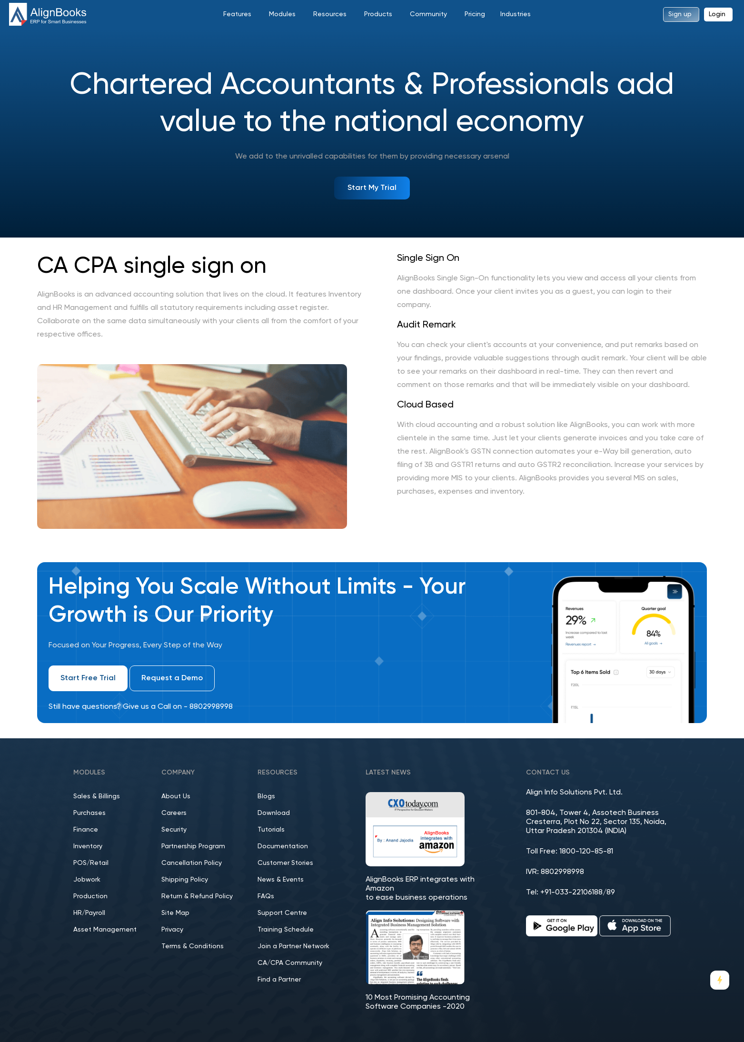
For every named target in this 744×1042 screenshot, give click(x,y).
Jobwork (86, 879)
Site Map (175, 913)
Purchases (89, 813)
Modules (282, 14)
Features (237, 14)
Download (274, 813)
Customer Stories (285, 863)
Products (378, 14)
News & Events (281, 879)
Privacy (172, 929)
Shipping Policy (184, 879)
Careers (174, 813)
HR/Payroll (89, 913)
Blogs (266, 796)
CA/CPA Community (290, 963)
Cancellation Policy (191, 863)
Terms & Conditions (192, 946)
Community (428, 14)
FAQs (266, 896)
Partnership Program (193, 846)
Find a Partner (279, 979)
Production (90, 896)
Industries (515, 14)
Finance (85, 829)
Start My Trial (372, 188)
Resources (330, 14)
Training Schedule (286, 929)
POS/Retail (91, 863)
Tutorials (271, 829)
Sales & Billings (96, 796)
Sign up (680, 14)
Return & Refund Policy (197, 896)
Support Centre (282, 913)
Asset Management (105, 929)
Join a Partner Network (293, 946)
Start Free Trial (88, 678)
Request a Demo (172, 678)
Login (717, 14)
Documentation (283, 846)
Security (174, 829)
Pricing (475, 14)
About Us (175, 796)
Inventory (87, 846)
